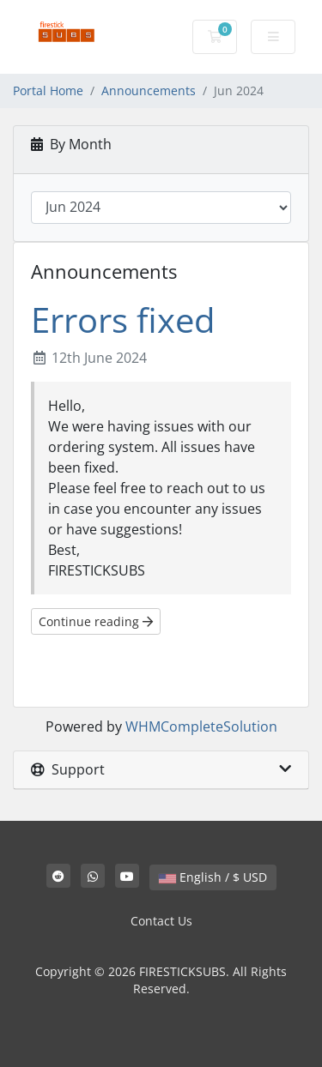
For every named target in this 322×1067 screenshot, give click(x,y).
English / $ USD (213, 877)
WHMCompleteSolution (201, 726)
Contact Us (161, 921)
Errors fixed (123, 319)
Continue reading (96, 621)
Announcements (148, 90)
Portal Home (48, 90)
